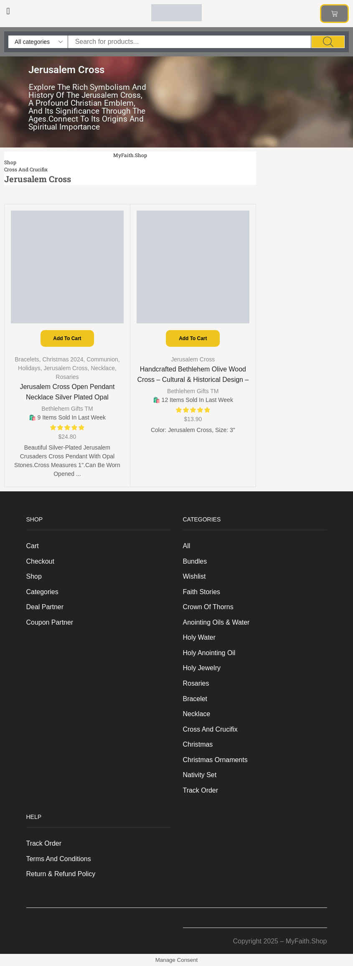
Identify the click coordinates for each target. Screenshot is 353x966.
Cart (32, 545)
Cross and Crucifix (26, 169)
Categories (42, 591)
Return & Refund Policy (61, 873)
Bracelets (27, 359)
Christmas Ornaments (215, 759)
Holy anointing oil (209, 652)
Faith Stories (202, 591)
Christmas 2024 (62, 359)
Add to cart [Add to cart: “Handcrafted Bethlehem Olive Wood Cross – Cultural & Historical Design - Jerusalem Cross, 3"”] (193, 338)
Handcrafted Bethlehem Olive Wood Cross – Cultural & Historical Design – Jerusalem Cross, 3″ (193, 380)
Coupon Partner (50, 622)
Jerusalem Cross (66, 368)
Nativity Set (200, 774)
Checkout (40, 561)
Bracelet (195, 698)
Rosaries (67, 377)
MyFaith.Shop (130, 155)
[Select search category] (38, 42)
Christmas (198, 744)
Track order (200, 790)
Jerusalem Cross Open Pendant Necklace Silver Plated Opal (67, 392)
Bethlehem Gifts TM (67, 408)
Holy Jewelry (202, 667)
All (186, 545)
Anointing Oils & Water (216, 622)
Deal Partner (45, 606)
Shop (10, 162)
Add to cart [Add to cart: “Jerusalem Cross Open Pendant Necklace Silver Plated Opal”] (67, 338)
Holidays (29, 368)
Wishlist (194, 576)
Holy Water (199, 637)
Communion (102, 359)
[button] (8, 11)
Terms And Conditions (58, 858)
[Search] (328, 42)
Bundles (195, 561)
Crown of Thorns (208, 606)
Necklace (103, 368)
